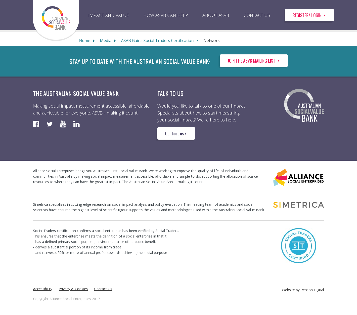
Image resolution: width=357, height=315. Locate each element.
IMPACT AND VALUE (108, 15)
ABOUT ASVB (215, 15)
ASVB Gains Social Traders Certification (157, 40)
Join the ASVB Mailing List (253, 60)
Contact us (176, 133)
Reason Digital (312, 289)
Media (105, 40)
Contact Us (103, 288)
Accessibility (42, 288)
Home (84, 40)
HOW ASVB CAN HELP (165, 15)
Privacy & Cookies (73, 288)
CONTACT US (257, 15)
